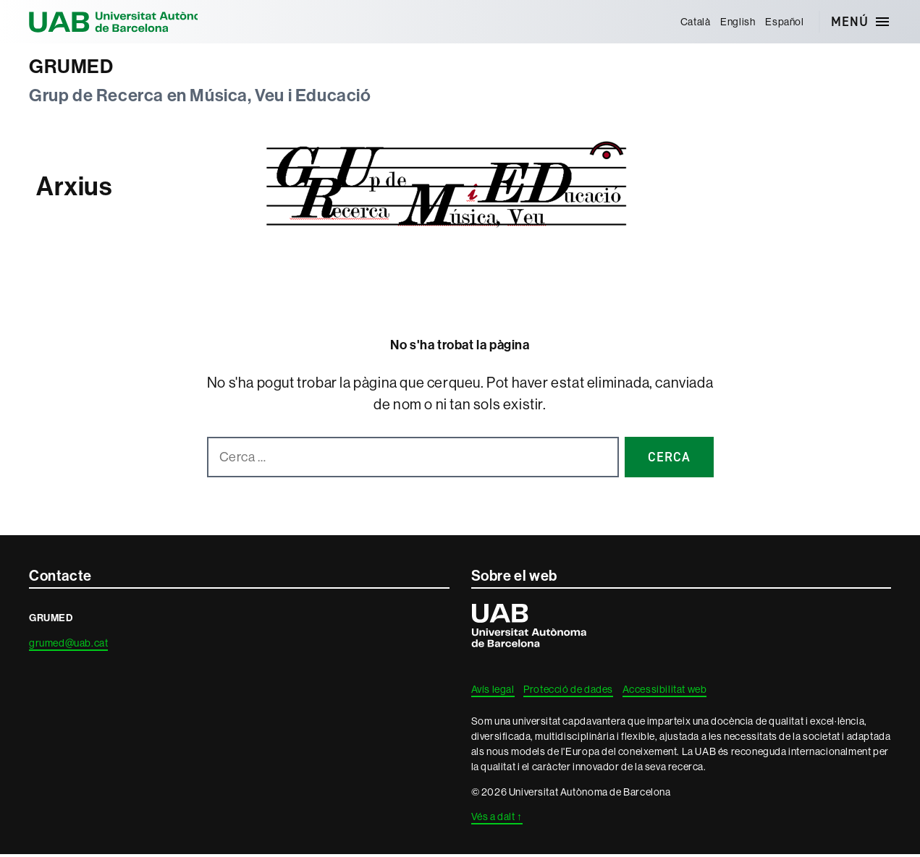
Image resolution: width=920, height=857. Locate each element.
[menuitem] (693, 21)
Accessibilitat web (665, 692)
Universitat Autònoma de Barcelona (130, 22)
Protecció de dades (568, 692)
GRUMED (75, 67)
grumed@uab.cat (68, 645)
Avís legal (493, 692)
